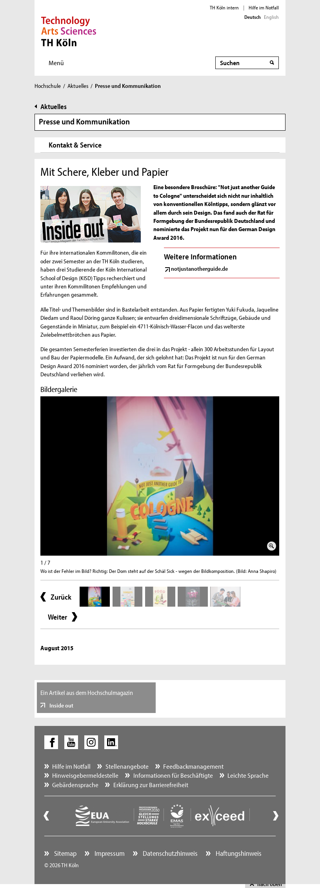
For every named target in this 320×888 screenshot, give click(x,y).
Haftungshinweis (238, 853)
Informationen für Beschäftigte (173, 775)
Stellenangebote (127, 766)
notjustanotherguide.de (199, 268)
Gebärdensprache (75, 784)
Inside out (60, 705)
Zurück (61, 597)
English (271, 16)
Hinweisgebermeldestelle (85, 775)
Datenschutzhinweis (169, 853)
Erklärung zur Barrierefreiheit (150, 784)
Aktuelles (77, 85)
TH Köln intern (224, 7)
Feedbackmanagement (193, 766)
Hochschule (48, 85)
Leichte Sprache (248, 775)
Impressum (109, 853)
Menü (56, 62)
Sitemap (64, 853)
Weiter (57, 617)
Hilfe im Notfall (264, 7)
